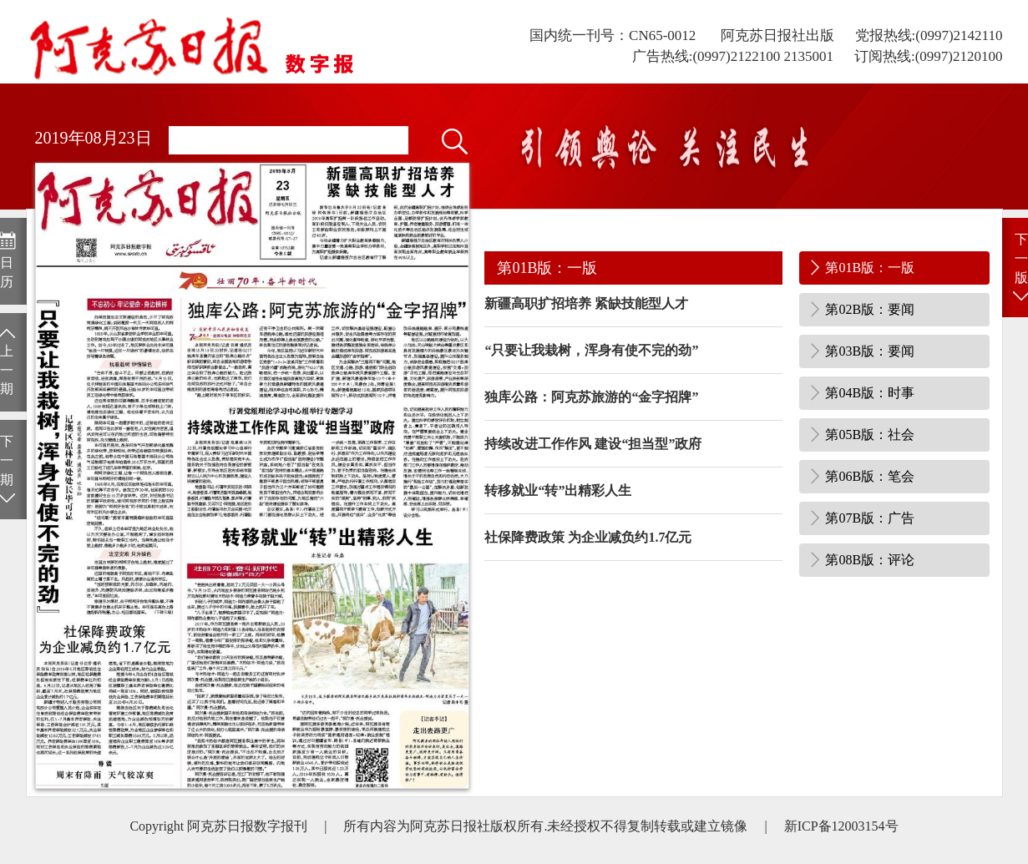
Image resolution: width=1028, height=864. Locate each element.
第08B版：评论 (869, 560)
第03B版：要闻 (869, 351)
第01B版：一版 (869, 267)
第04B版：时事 (869, 393)
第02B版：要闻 (869, 309)
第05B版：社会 (869, 434)
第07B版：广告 (869, 518)
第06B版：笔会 (869, 476)
